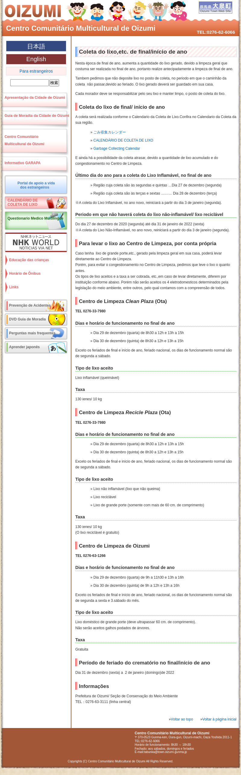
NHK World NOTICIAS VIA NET (34, 242)
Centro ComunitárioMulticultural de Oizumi (24, 140)
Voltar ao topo (182, 719)
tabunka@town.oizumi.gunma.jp (165, 752)
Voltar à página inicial (219, 719)
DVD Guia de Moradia (27, 319)
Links (13, 287)
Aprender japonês (24, 347)
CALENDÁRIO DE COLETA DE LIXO (123, 140)
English (36, 59)
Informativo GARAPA (23, 163)
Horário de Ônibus (25, 273)
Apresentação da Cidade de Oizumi (35, 97)
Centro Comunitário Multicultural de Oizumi (80, 28)
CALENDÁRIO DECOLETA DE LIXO (23, 202)
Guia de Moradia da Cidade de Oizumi (37, 116)
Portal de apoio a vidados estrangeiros (36, 185)
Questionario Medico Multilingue (35, 218)
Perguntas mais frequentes (32, 333)
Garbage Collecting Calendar (116, 148)
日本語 (36, 46)
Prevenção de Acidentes (30, 305)
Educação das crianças (29, 260)
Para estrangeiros (36, 71)
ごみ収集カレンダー (109, 132)
